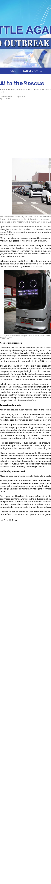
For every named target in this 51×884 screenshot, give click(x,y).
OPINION (27, 84)
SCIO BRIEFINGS (38, 77)
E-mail (15, 520)
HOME (12, 71)
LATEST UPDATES (32, 71)
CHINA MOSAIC (12, 77)
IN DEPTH (9, 84)
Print (6, 520)
